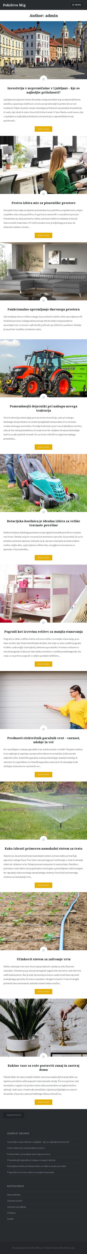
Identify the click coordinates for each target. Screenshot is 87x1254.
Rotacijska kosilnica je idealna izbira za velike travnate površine (36, 1166)
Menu (78, 5)
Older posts (13, 1115)
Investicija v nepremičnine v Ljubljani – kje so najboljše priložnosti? (38, 1142)
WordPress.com (67, 1247)
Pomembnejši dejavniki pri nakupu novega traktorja (31, 1160)
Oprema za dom (14, 1200)
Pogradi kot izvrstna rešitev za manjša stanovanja (30, 1172)
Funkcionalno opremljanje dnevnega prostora (28, 1154)
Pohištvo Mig (14, 5)
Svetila (10, 1219)
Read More (43, 129)
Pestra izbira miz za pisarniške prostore (26, 1148)
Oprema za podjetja (16, 1207)
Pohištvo (11, 1213)
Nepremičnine (13, 1194)
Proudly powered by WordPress (27, 1247)
